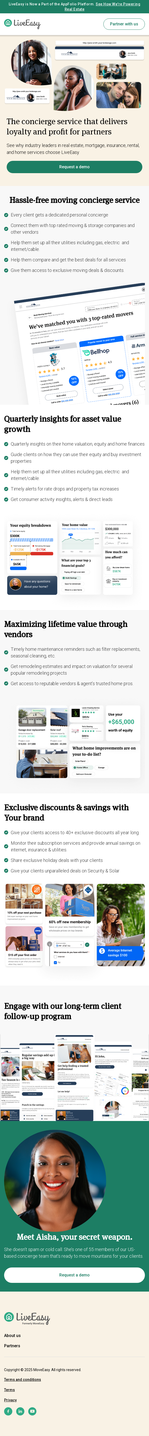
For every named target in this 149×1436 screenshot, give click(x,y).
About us (12, 1335)
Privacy (10, 1400)
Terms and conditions (22, 1380)
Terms (9, 1390)
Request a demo (74, 166)
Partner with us (124, 24)
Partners (12, 1345)
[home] (22, 24)
